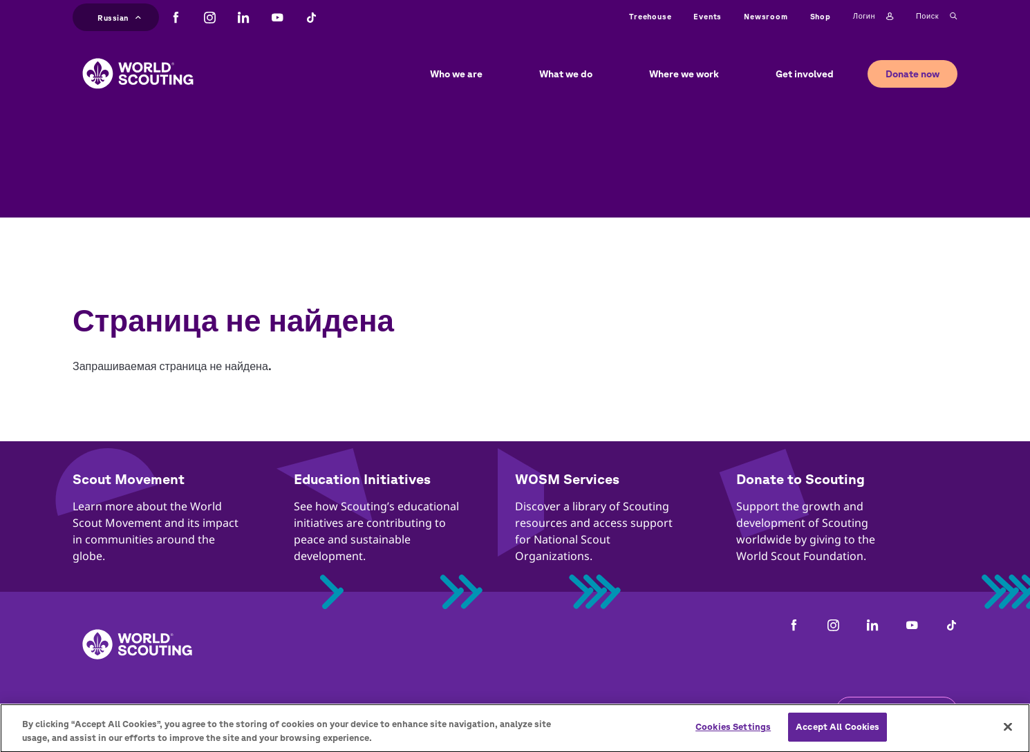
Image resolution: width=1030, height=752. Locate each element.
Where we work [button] (684, 73)
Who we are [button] (456, 73)
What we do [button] (565, 73)
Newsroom (765, 16)
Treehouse (650, 16)
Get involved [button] (805, 73)
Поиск (936, 16)
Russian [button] (119, 16)
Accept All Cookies (837, 734)
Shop (820, 16)
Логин (873, 16)
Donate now (912, 73)
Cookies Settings (733, 734)
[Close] (1008, 735)
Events (707, 16)
